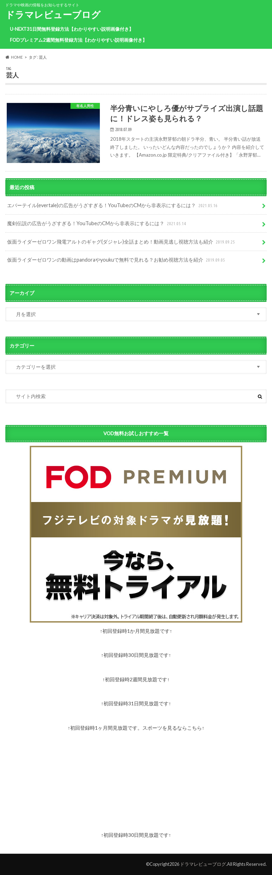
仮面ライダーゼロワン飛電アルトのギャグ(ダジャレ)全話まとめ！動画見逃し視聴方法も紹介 (121, 242)
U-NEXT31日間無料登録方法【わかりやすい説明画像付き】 (72, 29)
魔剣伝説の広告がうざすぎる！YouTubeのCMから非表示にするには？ (97, 223)
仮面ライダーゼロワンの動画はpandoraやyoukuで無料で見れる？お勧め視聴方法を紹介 (116, 260)
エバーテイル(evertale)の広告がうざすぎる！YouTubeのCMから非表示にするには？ (113, 205)
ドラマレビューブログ (53, 14)
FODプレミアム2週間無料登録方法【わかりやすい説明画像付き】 (78, 40)
